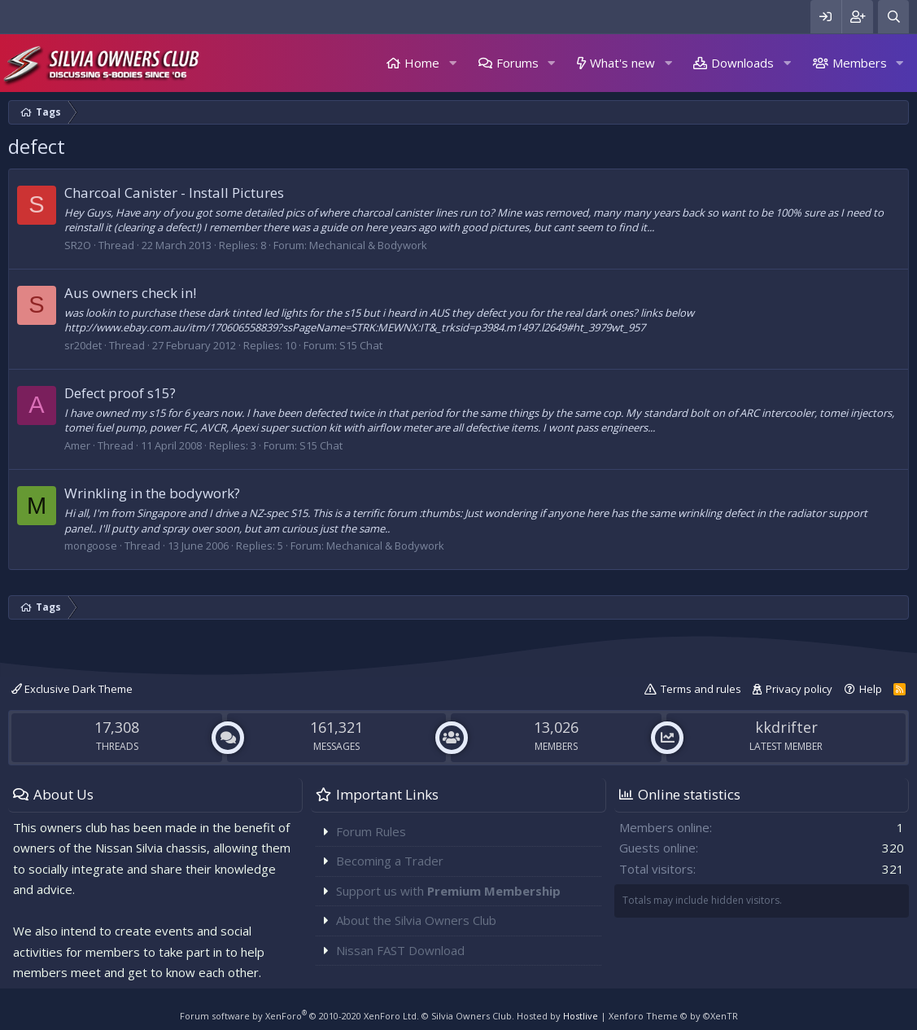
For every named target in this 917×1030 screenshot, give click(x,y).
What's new (622, 63)
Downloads (742, 63)
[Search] (893, 16)
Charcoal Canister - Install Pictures (174, 192)
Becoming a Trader (389, 860)
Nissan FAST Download (400, 950)
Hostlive (580, 1016)
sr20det (83, 345)
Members (859, 63)
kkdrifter (786, 727)
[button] (452, 63)
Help (870, 689)
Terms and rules (701, 689)
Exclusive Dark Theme (72, 689)
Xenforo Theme (673, 1016)
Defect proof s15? (120, 393)
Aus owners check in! (130, 292)
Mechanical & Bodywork (368, 245)
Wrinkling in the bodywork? (152, 493)
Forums (517, 63)
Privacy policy (799, 689)
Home (421, 63)
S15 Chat (360, 345)
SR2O (77, 245)
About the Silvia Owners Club (416, 920)
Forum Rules (371, 831)
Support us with (448, 891)
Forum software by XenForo (299, 1016)
